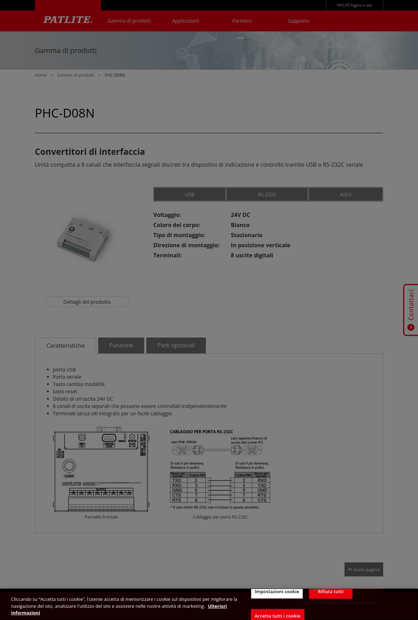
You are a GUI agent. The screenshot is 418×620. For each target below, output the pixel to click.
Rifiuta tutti (331, 597)
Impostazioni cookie (277, 597)
